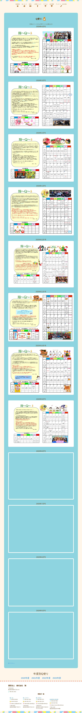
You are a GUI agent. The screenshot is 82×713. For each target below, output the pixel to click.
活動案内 (18, 4)
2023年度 (57, 678)
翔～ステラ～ (26, 697)
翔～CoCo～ (39, 697)
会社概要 (52, 4)
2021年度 (36, 678)
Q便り (30, 4)
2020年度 (25, 678)
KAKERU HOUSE (54, 699)
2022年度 (46, 678)
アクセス (45, 4)
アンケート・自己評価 (61, 4)
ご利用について (37, 4)
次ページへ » (11, 663)
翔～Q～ (12, 697)
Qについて (24, 4)
